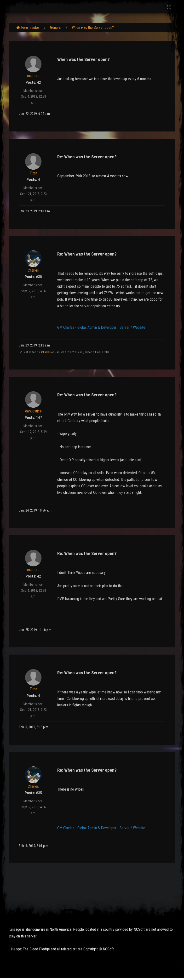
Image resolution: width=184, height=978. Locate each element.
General (55, 27)
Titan (33, 173)
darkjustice (33, 411)
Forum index (28, 27)
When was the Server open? (93, 27)
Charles (33, 270)
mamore (33, 75)
